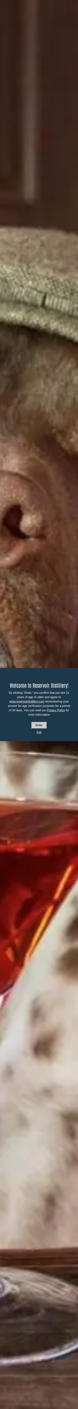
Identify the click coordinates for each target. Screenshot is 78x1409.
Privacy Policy (56, 710)
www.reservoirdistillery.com (26, 701)
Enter (39, 725)
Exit (39, 732)
